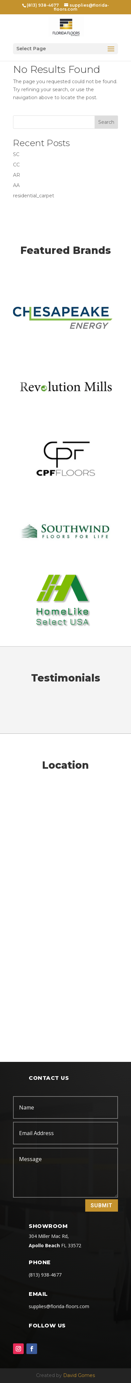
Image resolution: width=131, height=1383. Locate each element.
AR (16, 175)
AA (16, 185)
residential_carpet (33, 196)
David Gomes (79, 1375)
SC (16, 154)
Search (106, 122)
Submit (102, 1205)
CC (16, 165)
